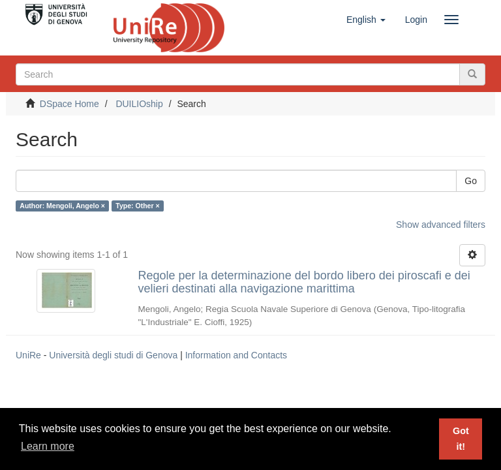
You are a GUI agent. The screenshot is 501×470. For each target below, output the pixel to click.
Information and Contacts (236, 355)
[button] (366, 19)
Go (470, 181)
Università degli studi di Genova (113, 355)
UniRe (28, 355)
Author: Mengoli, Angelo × (62, 206)
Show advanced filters (440, 224)
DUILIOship (138, 104)
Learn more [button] (47, 446)
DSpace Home (69, 104)
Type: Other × (137, 206)
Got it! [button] (461, 439)
